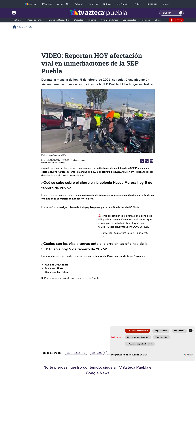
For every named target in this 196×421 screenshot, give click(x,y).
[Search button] (180, 13)
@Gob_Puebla (106, 226)
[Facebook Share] (151, 161)
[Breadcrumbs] (15, 27)
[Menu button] (24, 12)
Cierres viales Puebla (76, 353)
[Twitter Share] (142, 161)
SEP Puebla (97, 353)
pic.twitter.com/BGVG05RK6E (132, 226)
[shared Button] (147, 161)
